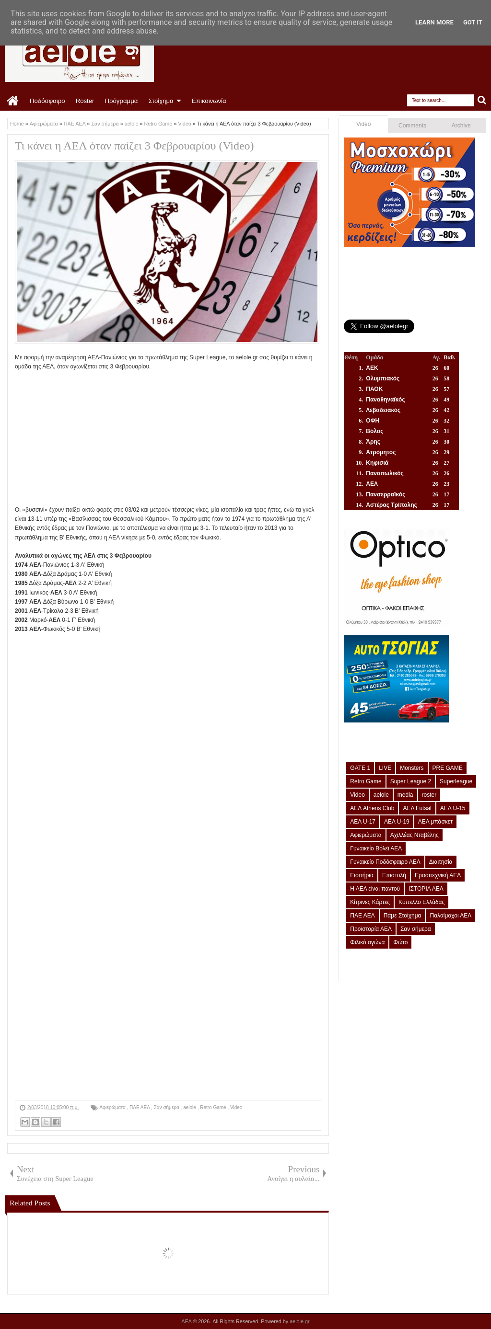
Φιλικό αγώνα (367, 942)
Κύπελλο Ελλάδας (421, 902)
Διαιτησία (441, 862)
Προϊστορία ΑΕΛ (371, 929)
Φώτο (400, 942)
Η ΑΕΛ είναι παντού (375, 888)
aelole (190, 1107)
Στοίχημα (160, 100)
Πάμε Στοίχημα (402, 915)
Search (482, 100)
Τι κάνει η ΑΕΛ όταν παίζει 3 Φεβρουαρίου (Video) (134, 145)
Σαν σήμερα (167, 1107)
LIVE (385, 768)
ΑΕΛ (187, 1321)
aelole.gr (299, 1321)
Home (13, 101)
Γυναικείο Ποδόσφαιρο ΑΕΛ (385, 862)
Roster (85, 100)
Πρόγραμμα (121, 100)
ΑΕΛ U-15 (453, 808)
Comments (412, 125)
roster (429, 794)
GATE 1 (360, 768)
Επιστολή (394, 875)
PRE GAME (448, 768)
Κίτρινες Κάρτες (370, 902)
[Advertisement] (168, 438)
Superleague (456, 781)
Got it (472, 22)
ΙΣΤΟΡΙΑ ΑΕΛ (426, 888)
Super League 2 (410, 781)
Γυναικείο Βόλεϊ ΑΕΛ (376, 848)
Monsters (411, 768)
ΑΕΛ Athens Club (372, 808)
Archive (461, 125)
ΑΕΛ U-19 (396, 821)
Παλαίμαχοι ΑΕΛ (450, 915)
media (405, 794)
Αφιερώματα (113, 1107)
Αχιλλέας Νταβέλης (414, 835)
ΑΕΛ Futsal (417, 808)
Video (236, 1107)
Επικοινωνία (209, 100)
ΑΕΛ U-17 (362, 821)
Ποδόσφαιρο (47, 100)
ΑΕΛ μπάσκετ (435, 821)
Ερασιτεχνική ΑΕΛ (438, 875)
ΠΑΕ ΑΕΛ (140, 1107)
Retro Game (213, 1107)
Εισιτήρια (362, 875)
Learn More (434, 22)
